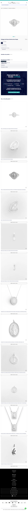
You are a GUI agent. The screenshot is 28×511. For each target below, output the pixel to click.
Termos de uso (14, 482)
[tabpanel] (14, 22)
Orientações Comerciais (14, 480)
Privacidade (14, 481)
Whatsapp (14, 495)
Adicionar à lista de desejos (25, 39)
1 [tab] (14, 36)
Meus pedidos (14, 475)
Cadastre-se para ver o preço (14, 161)
